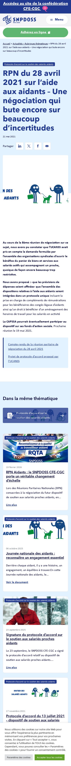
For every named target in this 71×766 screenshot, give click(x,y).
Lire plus (11, 505)
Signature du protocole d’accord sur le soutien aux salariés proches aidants (34, 639)
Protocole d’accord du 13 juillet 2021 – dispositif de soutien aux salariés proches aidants (35, 720)
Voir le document (17, 582)
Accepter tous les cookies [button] (49, 757)
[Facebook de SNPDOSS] (38, 146)
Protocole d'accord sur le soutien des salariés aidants (28, 64)
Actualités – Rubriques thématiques (30, 43)
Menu (56, 19)
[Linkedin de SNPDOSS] (19, 146)
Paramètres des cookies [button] (18, 757)
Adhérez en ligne (35, 32)
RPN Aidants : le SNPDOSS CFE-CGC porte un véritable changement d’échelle (35, 476)
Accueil (6, 43)
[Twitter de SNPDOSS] (29, 146)
